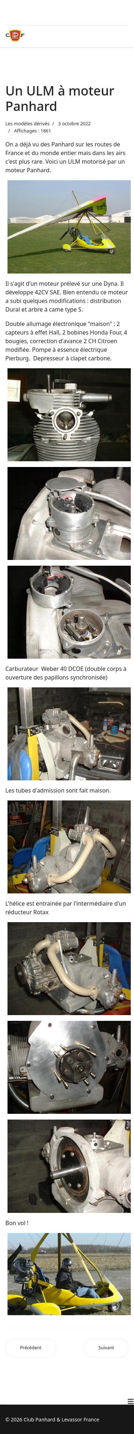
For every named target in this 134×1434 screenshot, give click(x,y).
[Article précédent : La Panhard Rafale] (30, 1348)
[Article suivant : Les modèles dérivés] (106, 1348)
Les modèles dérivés (27, 123)
